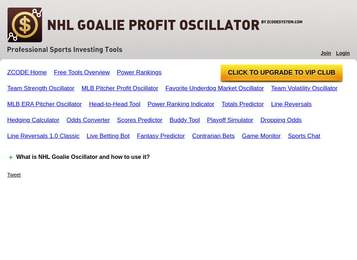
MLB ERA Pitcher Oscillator (44, 104)
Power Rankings (139, 72)
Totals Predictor (243, 104)
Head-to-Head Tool (114, 104)
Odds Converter (88, 120)
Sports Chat (304, 136)
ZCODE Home (27, 72)
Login (343, 53)
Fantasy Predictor (161, 136)
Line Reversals (291, 104)
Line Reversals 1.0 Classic (43, 136)
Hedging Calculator (33, 120)
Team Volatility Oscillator (304, 88)
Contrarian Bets (213, 136)
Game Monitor (261, 136)
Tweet (14, 175)
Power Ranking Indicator (180, 104)
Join (326, 53)
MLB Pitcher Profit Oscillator (119, 88)
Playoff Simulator (230, 120)
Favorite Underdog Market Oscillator (215, 88)
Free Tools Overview (82, 72)
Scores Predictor (140, 120)
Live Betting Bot (108, 136)
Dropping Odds (280, 120)
